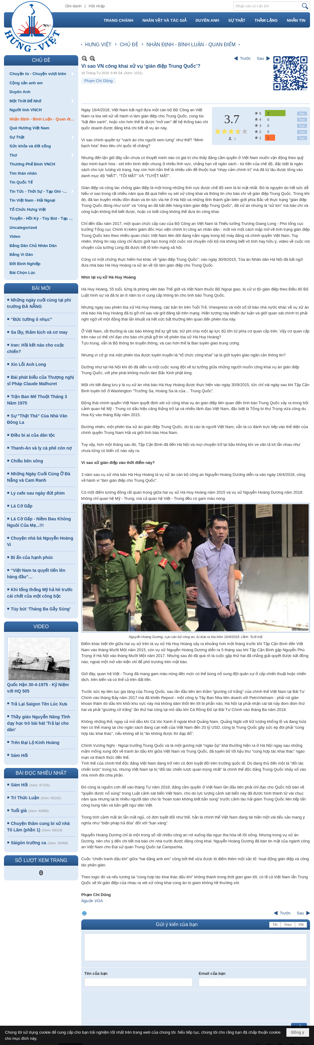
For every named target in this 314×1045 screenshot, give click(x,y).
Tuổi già (19, 810)
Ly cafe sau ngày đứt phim (38, 493)
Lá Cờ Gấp (22, 506)
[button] (41, 73)
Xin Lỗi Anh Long (28, 364)
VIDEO (41, 626)
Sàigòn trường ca (28, 842)
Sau (260, 58)
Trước (245, 58)
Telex (288, 924)
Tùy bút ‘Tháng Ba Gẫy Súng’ (41, 608)
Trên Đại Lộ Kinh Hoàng (35, 742)
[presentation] (131, 1005)
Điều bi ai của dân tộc (33, 435)
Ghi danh (73, 6)
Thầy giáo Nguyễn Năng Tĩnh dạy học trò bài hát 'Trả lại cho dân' (38, 723)
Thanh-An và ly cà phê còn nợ (41, 448)
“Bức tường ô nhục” (31, 319)
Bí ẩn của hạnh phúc (32, 557)
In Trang (84, 913)
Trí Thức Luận (25, 797)
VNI (301, 924)
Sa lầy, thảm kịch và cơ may (39, 332)
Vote (302, 113)
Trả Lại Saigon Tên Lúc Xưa (39, 703)
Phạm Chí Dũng (98, 80)
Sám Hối (19, 755)
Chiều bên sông (27, 460)
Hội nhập (97, 6)
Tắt (275, 924)
